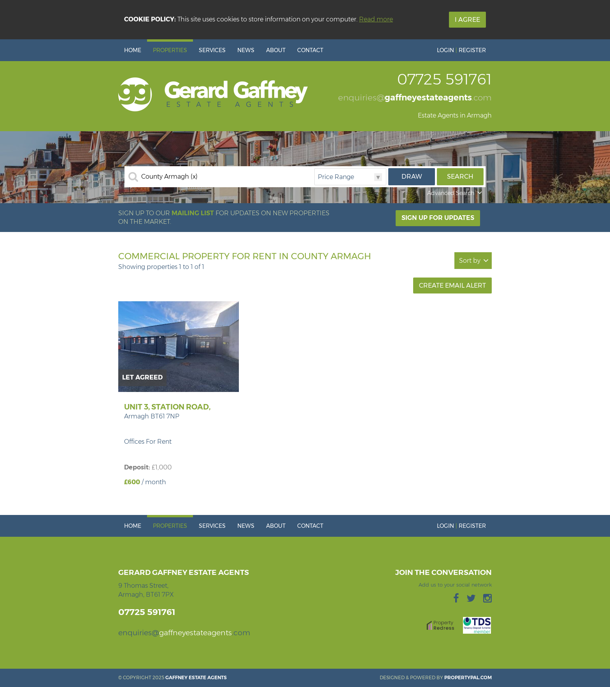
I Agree (467, 19)
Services (212, 50)
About (276, 50)
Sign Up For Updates (437, 217)
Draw (411, 176)
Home (132, 50)
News (245, 50)
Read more (376, 19)
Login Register (461, 50)
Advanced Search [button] (455, 193)
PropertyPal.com (468, 677)
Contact (310, 50)
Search (460, 176)
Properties (170, 50)
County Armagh (169, 177)
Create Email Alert (452, 285)
